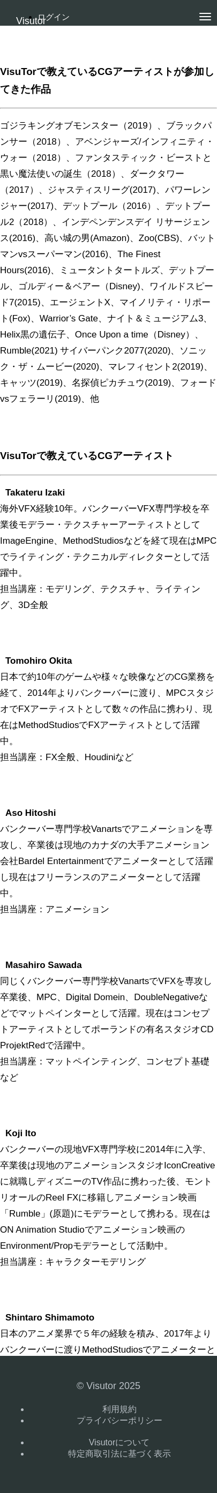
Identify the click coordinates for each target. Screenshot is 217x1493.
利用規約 (119, 1409)
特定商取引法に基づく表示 (119, 1453)
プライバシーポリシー (119, 1420)
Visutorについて (119, 1442)
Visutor (31, 21)
